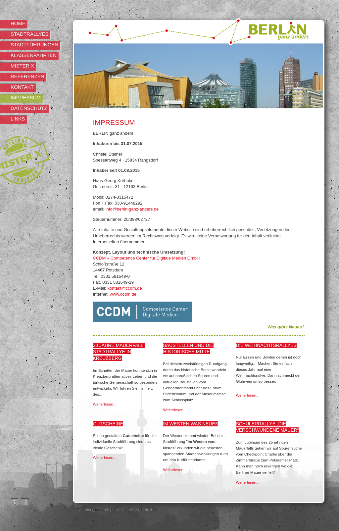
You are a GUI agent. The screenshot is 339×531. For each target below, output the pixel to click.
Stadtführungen (34, 44)
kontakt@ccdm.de (124, 288)
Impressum (26, 97)
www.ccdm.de (123, 294)
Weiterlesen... (104, 404)
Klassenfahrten (34, 55)
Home (18, 23)
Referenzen (27, 76)
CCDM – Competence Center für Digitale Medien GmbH (146, 258)
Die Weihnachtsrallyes (266, 345)
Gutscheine (108, 423)
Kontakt (22, 87)
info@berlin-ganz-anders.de (132, 209)
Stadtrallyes (29, 34)
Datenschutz (29, 108)
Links (18, 118)
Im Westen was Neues (190, 423)
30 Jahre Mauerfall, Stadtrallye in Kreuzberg (118, 352)
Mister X (22, 66)
